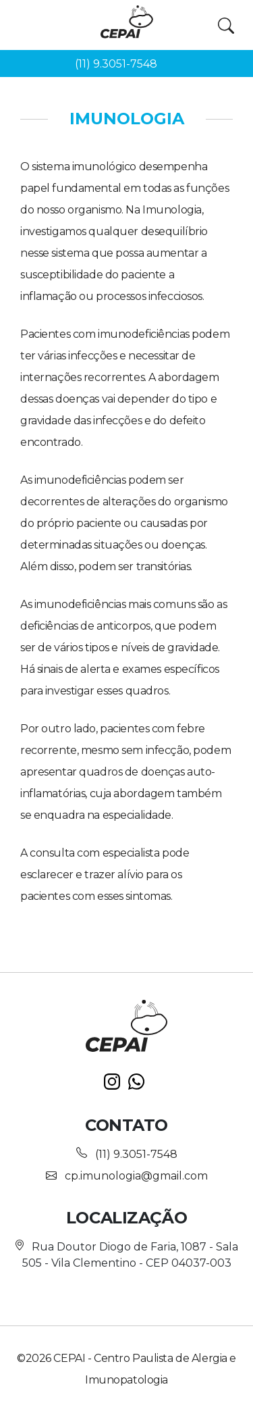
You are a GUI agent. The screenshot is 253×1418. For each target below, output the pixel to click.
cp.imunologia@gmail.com (136, 1175)
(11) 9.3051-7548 (116, 63)
